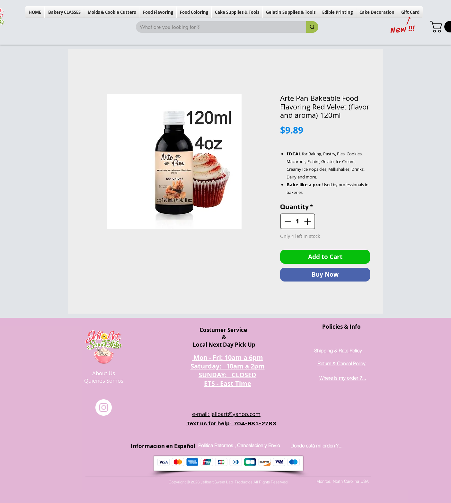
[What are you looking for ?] (216, 27)
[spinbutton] (298, 221)
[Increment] (308, 221)
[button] (64, 12)
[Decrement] (287, 221)
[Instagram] (103, 407)
